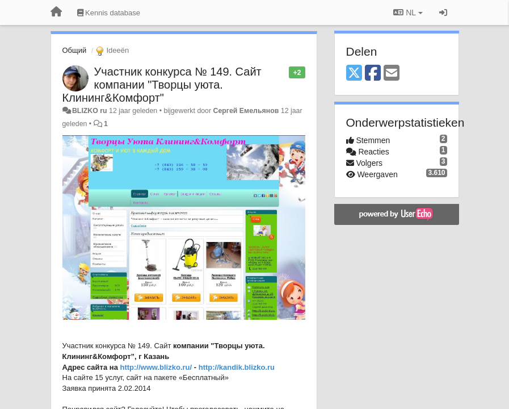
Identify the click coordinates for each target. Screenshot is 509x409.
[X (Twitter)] (354, 74)
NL (407, 12)
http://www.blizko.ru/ (156, 367)
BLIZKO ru (90, 111)
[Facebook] (373, 74)
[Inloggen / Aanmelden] (443, 12)
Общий (74, 50)
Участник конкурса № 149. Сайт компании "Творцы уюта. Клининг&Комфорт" (162, 84)
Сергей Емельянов (246, 111)
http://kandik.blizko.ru (237, 367)
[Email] (391, 74)
